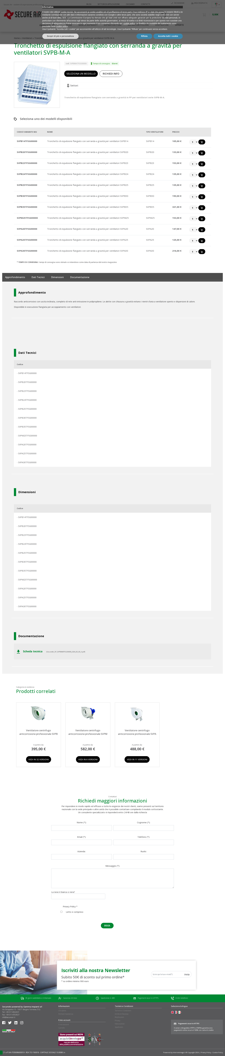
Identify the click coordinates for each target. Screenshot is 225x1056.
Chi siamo (130, 4)
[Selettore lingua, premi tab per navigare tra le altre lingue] (216, 5)
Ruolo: (144, 851)
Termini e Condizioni (123, 1010)
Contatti (145, 4)
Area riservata (199, 3)
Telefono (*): (143, 837)
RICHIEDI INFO (111, 73)
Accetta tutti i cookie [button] (168, 1048)
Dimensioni (57, 277)
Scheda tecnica (30, 652)
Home (17, 38)
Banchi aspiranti (87, 25)
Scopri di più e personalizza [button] (60, 1048)
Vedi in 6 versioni (87, 759)
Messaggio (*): (112, 865)
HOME (69, 25)
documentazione (79, 277)
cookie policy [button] (129, 1035)
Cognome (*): (143, 822)
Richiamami (177, 3)
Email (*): (81, 837)
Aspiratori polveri (138, 25)
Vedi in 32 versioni (38, 759)
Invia (186, 974)
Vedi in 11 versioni (137, 759)
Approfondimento (15, 277)
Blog (89, 4)
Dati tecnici (38, 277)
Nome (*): (81, 822)
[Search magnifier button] (162, 15)
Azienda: (81, 851)
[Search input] (111, 15)
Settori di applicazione (109, 4)
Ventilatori (161, 25)
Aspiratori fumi (112, 25)
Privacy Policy (69, 906)
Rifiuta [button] (144, 1048)
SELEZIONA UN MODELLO (81, 73)
